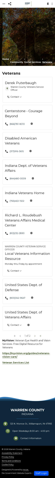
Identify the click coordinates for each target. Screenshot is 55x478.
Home (5, 59)
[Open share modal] (9, 4)
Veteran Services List (15, 362)
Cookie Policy (8, 464)
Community (16, 62)
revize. (26, 470)
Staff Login (41, 473)
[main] (27, 243)
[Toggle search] (48, 3)
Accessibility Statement (12, 453)
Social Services (32, 62)
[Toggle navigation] (3, 4)
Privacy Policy (8, 457)
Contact (13, 97)
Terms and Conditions (11, 461)
